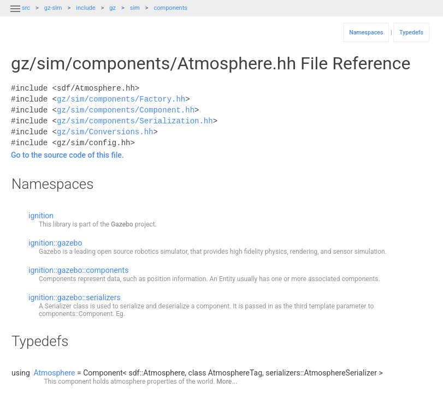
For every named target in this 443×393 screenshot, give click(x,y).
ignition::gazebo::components (78, 270)
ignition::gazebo (55, 243)
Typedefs (411, 32)
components (170, 7)
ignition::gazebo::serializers (74, 297)
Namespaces (366, 32)
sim (135, 7)
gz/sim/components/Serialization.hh (135, 121)
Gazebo (122, 224)
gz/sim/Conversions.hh (105, 132)
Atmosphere (54, 372)
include (85, 7)
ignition (41, 215)
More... (226, 381)
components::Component (76, 314)
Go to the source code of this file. (67, 155)
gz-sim (53, 7)
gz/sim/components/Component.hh (125, 110)
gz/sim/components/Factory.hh (121, 99)
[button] (15, 15)
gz (112, 7)
